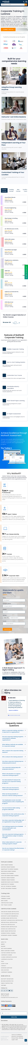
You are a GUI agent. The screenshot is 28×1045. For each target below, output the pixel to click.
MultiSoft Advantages (7, 979)
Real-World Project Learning (16, 400)
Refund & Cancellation (17, 1036)
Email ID (4, 609)
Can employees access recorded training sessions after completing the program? (13, 801)
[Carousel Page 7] (16, 715)
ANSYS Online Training (7, 865)
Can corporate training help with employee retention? (11, 768)
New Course (4, 900)
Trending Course (5, 898)
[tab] (4, 190)
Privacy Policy (15, 1038)
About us (3, 942)
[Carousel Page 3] (11, 715)
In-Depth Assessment (14, 414)
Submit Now (7, 629)
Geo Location (5, 970)
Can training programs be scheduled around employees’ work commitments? (12, 828)
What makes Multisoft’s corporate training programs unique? (12, 843)
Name (4, 597)
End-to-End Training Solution (16, 362)
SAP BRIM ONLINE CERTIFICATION (9, 918)
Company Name (7, 603)
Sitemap (21, 1038)
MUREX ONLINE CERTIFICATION (8, 931)
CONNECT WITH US (8, 29)
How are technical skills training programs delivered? (11, 808)
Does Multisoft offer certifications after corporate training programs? (13, 815)
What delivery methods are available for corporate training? (12, 745)
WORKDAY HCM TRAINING (7, 873)
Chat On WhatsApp (26, 272)
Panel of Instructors (7, 983)
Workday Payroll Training (8, 933)
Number (5, 615)
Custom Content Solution (8, 953)
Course (4, 621)
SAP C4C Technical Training (8, 886)
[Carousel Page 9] (19, 715)
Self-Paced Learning (6, 948)
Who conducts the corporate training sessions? (12, 751)
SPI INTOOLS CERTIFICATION (8, 924)
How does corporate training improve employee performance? (12, 762)
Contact (3, 965)
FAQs (2, 961)
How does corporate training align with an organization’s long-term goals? (13, 821)
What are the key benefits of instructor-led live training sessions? (12, 794)
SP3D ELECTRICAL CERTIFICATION (9, 922)
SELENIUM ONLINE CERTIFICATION (9, 926)
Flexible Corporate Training (15, 349)
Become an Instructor (7, 981)
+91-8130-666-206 (5, 995)
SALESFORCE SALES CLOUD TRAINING (10, 882)
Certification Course (7, 902)
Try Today (6, 448)
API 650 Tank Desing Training (8, 888)
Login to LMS (4, 963)
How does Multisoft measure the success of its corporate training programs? (11, 781)
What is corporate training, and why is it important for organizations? (13, 731)
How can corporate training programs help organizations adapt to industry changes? (13, 835)
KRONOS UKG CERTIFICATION (8, 929)
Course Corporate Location (9, 957)
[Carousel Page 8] (18, 715)
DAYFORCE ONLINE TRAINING (8, 867)
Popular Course (5, 896)
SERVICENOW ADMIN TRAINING (8, 871)
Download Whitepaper (12, 678)
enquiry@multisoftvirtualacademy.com (9, 997)
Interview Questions (6, 968)
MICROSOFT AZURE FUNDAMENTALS (9, 916)
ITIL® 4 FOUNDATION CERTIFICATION (10, 914)
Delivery (3, 946)
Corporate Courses (6, 955)
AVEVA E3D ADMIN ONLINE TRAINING (10, 875)
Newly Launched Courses (7, 950)
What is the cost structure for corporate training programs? (10, 788)
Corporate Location (7, 959)
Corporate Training (6, 972)
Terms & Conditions (17, 1034)
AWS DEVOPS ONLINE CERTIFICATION (10, 911)
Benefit (3, 944)
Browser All (12, 322)
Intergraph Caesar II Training (9, 935)
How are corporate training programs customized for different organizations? (12, 738)
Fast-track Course (6, 905)
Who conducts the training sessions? (12, 757)
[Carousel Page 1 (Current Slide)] (8, 715)
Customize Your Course (14, 375)
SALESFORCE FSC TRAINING (7, 884)
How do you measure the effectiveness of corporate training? (13, 849)
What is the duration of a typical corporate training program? (11, 774)
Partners (3, 985)
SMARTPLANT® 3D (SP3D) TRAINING (9, 869)
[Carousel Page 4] (12, 715)
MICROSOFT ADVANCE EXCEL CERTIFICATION (12, 920)
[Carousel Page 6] (15, 715)
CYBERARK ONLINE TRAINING (8, 880)
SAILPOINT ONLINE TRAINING (8, 877)
